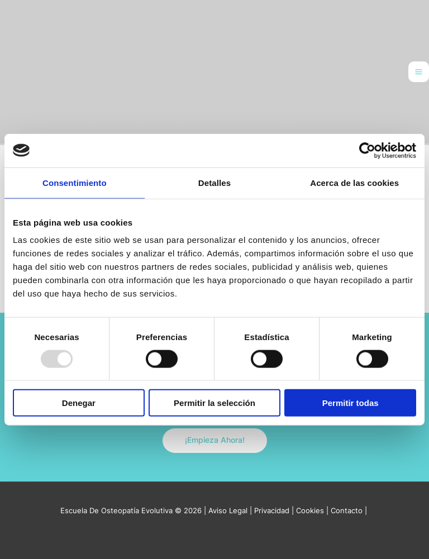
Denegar (79, 403)
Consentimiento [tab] (74, 182)
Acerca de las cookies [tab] (354, 182)
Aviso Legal (227, 511)
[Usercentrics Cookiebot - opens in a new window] (367, 150)
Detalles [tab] (214, 182)
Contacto (347, 511)
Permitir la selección (214, 403)
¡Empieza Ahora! (215, 440)
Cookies (310, 511)
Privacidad (271, 511)
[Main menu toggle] (418, 71)
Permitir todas (350, 403)
